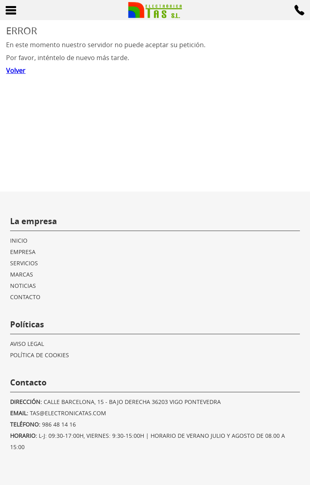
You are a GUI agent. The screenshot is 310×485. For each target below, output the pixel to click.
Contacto (25, 297)
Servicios (24, 263)
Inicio (18, 240)
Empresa (23, 252)
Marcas (21, 274)
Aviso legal (27, 344)
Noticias (23, 285)
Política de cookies (39, 355)
